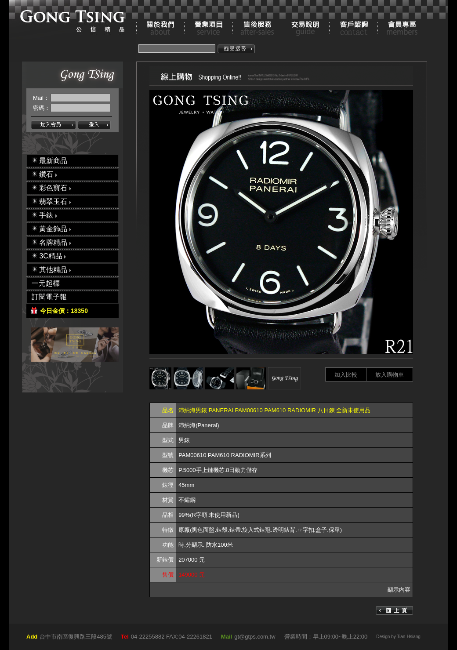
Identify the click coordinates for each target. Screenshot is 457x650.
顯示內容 (399, 589)
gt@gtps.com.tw (254, 636)
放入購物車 (389, 374)
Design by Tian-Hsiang (398, 636)
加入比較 (345, 374)
